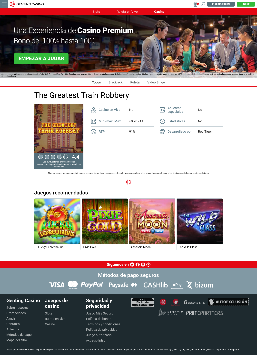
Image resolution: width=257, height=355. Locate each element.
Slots (96, 12)
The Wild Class (187, 247)
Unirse (246, 4)
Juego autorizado (98, 335)
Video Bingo (156, 82)
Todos (96, 82)
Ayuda (10, 318)
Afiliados (12, 329)
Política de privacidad (101, 330)
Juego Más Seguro (99, 313)
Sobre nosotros (17, 308)
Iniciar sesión (221, 4)
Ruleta (135, 82)
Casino (159, 12)
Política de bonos (98, 319)
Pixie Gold (89, 247)
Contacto (13, 324)
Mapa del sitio (16, 340)
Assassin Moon (141, 247)
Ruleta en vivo (55, 319)
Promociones (16, 313)
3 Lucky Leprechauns (49, 247)
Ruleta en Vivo (127, 12)
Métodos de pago (19, 335)
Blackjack (115, 82)
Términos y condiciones (103, 324)
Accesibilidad (95, 340)
